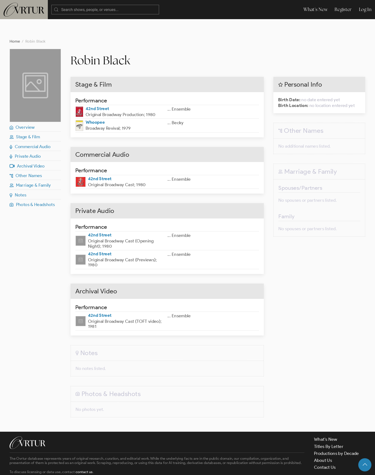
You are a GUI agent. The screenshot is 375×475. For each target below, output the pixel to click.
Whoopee (95, 103)
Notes (18, 176)
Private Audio (25, 137)
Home (15, 22)
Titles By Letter (328, 427)
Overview (22, 108)
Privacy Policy (122, 467)
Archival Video (27, 147)
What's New (315, 9)
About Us (323, 441)
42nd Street (97, 89)
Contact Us (325, 448)
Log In (365, 9)
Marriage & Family (30, 166)
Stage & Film (25, 117)
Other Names (26, 156)
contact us (84, 453)
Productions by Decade (336, 434)
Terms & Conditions (86, 467)
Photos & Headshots (32, 185)
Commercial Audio (30, 127)
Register (343, 9)
